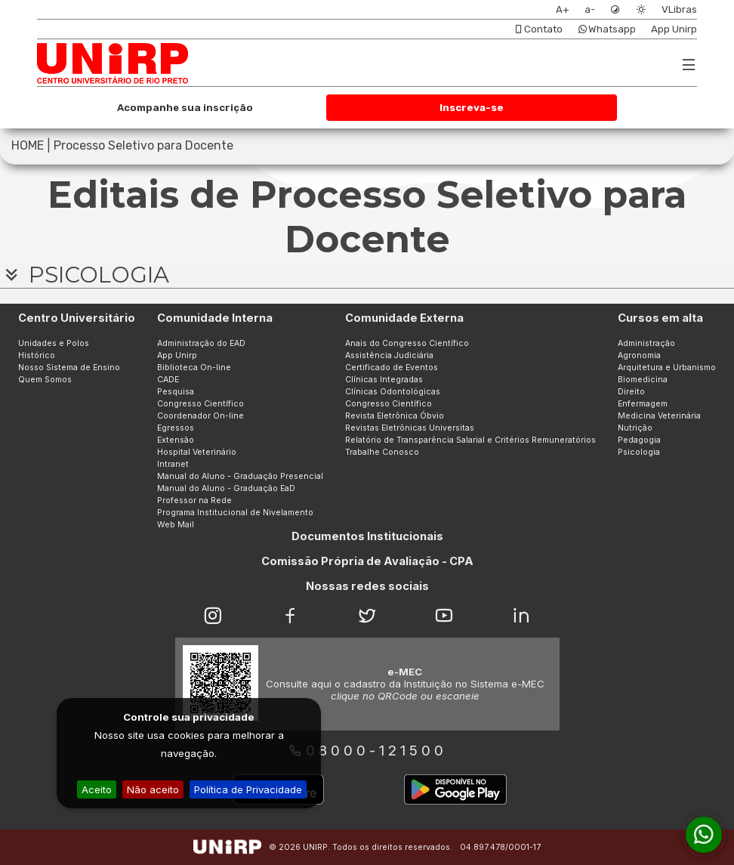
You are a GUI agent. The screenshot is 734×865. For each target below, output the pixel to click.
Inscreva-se (471, 107)
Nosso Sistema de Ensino (69, 367)
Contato (538, 29)
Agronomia (639, 355)
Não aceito (153, 789)
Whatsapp (607, 29)
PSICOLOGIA (84, 274)
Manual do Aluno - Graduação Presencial (240, 476)
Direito (631, 392)
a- (589, 9)
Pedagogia (639, 440)
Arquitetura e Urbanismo (667, 367)
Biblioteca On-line (194, 367)
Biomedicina (643, 380)
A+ (562, 9)
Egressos (175, 428)
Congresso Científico (200, 404)
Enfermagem (643, 404)
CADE (168, 380)
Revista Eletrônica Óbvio (394, 416)
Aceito (97, 789)
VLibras (679, 9)
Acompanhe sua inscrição (185, 107)
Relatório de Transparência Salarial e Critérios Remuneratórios (470, 440)
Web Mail (175, 525)
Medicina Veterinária (659, 416)
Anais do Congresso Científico (407, 343)
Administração (646, 343)
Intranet (173, 464)
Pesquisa (175, 392)
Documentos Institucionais (367, 536)
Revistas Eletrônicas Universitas (409, 428)
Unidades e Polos (53, 343)
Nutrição (635, 428)
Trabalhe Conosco (382, 452)
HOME (27, 145)
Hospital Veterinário (196, 452)
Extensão (175, 440)
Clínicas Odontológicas (392, 392)
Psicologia (639, 452)
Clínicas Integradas (384, 380)
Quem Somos (45, 380)
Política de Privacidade (248, 789)
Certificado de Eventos (391, 367)
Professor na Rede (194, 500)
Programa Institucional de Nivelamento (235, 512)
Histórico (36, 355)
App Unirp (674, 29)
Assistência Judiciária (389, 355)
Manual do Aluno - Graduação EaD (226, 488)
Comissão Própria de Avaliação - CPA (367, 561)
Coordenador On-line (200, 416)
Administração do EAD (201, 343)
